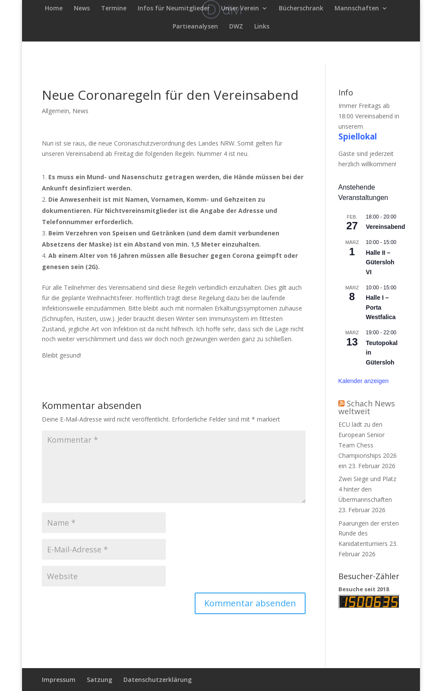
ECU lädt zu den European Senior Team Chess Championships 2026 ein (367, 444)
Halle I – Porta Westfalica (381, 307)
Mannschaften (357, 8)
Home (54, 8)
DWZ (236, 26)
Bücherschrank (301, 8)
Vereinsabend (385, 226)
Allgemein (55, 111)
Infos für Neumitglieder (174, 8)
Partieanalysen (195, 26)
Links (261, 26)
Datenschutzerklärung (157, 679)
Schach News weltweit (366, 407)
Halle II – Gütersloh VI (380, 262)
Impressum (59, 679)
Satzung (99, 679)
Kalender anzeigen (363, 380)
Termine (113, 8)
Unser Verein (240, 8)
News (82, 8)
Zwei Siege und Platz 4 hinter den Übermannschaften (367, 489)
